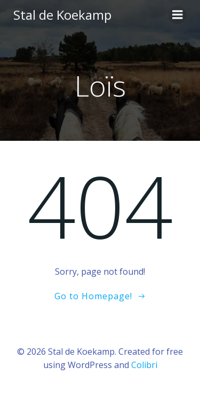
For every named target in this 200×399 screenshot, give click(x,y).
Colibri (144, 365)
